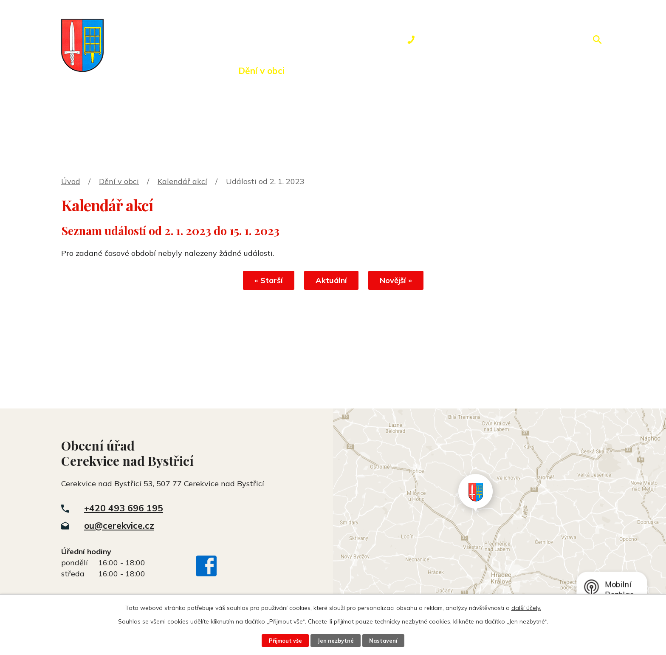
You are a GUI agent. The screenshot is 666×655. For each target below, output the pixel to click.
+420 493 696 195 (123, 507)
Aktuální (331, 280)
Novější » (396, 280)
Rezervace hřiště (390, 70)
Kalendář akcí (182, 181)
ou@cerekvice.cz (119, 525)
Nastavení (383, 640)
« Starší (268, 280)
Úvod (127, 70)
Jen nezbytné (335, 640)
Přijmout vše (285, 640)
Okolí (319, 70)
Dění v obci (261, 70)
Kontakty (471, 70)
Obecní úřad (188, 70)
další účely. (526, 608)
